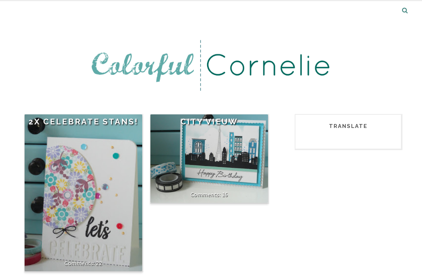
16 (225, 194)
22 (99, 263)
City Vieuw (209, 121)
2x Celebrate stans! (83, 121)
